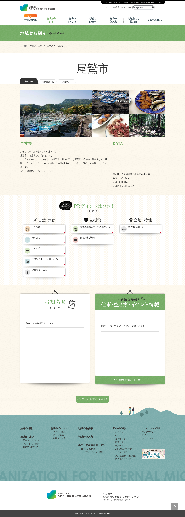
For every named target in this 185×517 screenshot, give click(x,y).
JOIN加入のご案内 (123, 449)
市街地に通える (135, 226)
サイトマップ (148, 435)
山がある (36, 248)
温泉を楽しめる (39, 270)
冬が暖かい (37, 226)
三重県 (50, 46)
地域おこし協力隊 (134, 20)
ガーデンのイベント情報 (92, 452)
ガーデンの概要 (88, 449)
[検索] (142, 7)
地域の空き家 (113, 20)
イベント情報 (59, 432)
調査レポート (121, 442)
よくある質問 (114, 7)
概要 (117, 435)
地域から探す (51, 20)
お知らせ (119, 432)
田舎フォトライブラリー (34, 440)
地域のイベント (72, 20)
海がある (36, 237)
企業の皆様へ (154, 20)
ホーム (105, 7)
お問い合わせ (148, 438)
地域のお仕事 (92, 20)
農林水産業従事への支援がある (95, 226)
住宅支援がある (87, 237)
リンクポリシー (149, 432)
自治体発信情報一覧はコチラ (130, 380)
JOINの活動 (119, 428)
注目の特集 (30, 20)
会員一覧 (119, 445)
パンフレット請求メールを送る (92, 399)
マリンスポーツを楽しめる (45, 259)
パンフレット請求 (31, 444)
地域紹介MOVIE (30, 447)
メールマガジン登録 (151, 428)
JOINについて (126, 7)
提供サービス (121, 439)
